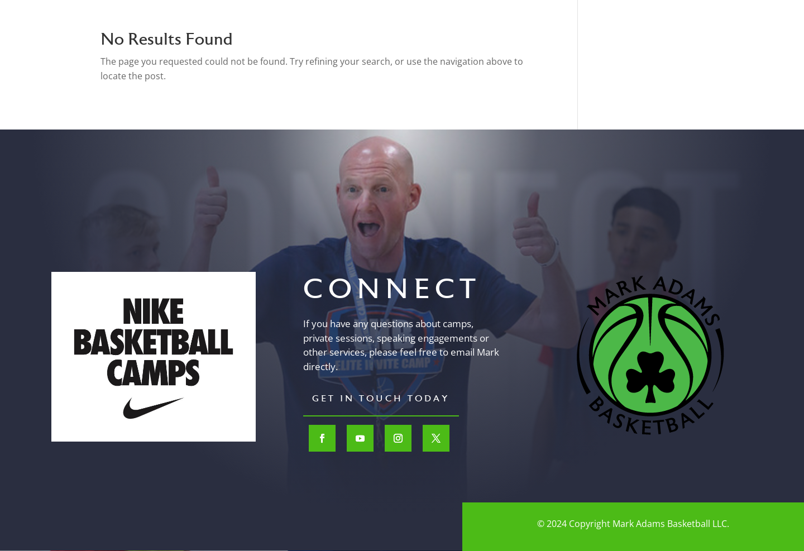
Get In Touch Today (381, 399)
